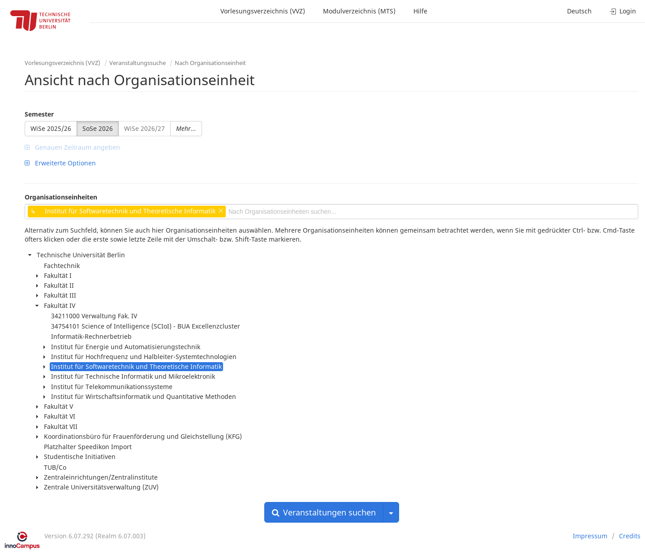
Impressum (590, 536)
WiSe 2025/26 (50, 128)
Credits (630, 536)
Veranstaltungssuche (137, 63)
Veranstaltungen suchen (324, 512)
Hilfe (420, 11)
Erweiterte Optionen (60, 163)
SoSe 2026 (97, 128)
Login (623, 11)
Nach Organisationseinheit (210, 63)
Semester (39, 114)
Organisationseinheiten (61, 197)
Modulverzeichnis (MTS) (359, 11)
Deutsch (579, 11)
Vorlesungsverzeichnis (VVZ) (262, 11)
